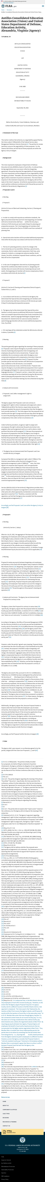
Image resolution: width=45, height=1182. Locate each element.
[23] (7, 582)
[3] (24, 273)
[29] (19, 626)
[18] (7, 507)
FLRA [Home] (11, 6)
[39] (26, 720)
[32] (2, 648)
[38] (9, 716)
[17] (21, 498)
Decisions (9, 10)
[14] (2, 845)
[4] (14, 332)
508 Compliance (5, 1176)
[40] (37, 734)
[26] (39, 606)
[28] (41, 615)
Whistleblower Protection (8, 1166)
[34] (17, 661)
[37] (24, 696)
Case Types (6, 1113)
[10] (32, 418)
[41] (37, 750)
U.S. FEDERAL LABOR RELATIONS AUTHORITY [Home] (22, 1145)
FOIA (2, 1157)
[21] (40, 569)
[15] (25, 480)
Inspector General (6, 1160)
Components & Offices (10, 1109)
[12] (39, 444)
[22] (28, 577)
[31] (10, 637)
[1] (27, 144)
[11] (25, 431)
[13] (2, 843)
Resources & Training (9, 1122)
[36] (9, 690)
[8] (5, 381)
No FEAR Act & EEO (6, 1163)
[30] (23, 629)
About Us (6, 1105)
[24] (10, 588)
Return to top (5, 1097)
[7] (14, 372)
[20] (15, 567)
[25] (9, 590)
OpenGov (3, 1173)
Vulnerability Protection (7, 1169)
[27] (39, 611)
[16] (16, 494)
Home (2, 10)
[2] (26, 186)
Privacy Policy (4, 1179)
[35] (26, 681)
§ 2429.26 (34, 1067)
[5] (2, 349)
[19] (41, 549)
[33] (2, 657)
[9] (16, 411)
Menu (43, 6)
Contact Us (6, 1126)
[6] (26, 359)
